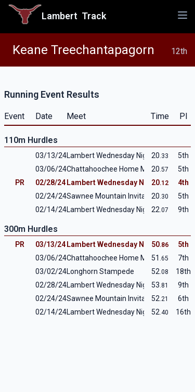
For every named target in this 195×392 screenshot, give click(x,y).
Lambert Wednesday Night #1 (115, 209)
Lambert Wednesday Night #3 (115, 155)
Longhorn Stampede (100, 271)
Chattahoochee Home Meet (112, 169)
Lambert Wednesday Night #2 (117, 182)
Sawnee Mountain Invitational (115, 196)
